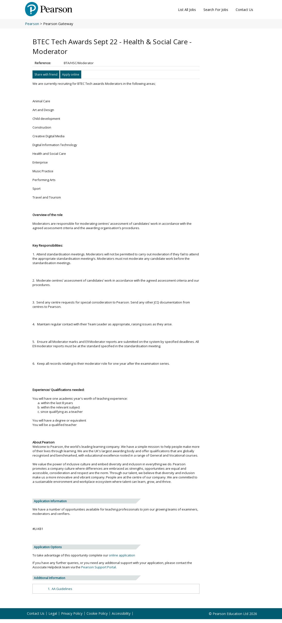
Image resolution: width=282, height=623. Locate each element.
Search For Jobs (215, 9)
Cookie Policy (97, 613)
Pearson (32, 23)
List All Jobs (187, 9)
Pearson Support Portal (98, 567)
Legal (52, 613)
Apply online (70, 74)
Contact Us (244, 9)
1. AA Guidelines (60, 589)
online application (122, 555)
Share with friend (45, 74)
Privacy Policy (71, 613)
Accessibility (121, 613)
